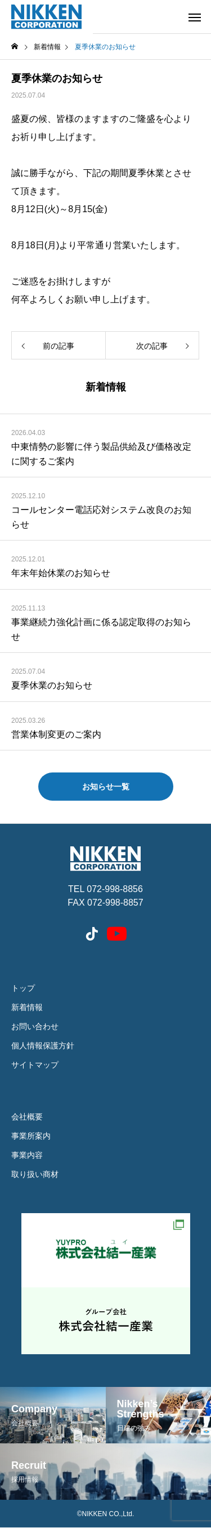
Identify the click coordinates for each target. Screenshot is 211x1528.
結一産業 (105, 1283)
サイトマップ (35, 1064)
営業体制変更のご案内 (56, 734)
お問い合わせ (35, 1026)
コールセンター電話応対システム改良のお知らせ (101, 517)
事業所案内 (31, 1135)
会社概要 (27, 1116)
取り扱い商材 (35, 1174)
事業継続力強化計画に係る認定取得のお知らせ (101, 629)
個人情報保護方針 (42, 1045)
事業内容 (27, 1155)
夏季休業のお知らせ (51, 685)
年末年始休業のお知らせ (60, 573)
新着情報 (27, 1007)
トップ (23, 988)
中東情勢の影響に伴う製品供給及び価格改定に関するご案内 (101, 454)
